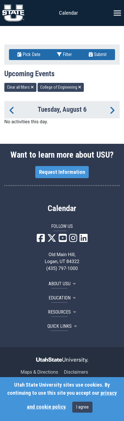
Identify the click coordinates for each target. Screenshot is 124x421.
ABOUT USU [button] (62, 283)
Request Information (62, 172)
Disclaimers (76, 372)
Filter (64, 54)
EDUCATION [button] (62, 298)
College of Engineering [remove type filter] (60, 87)
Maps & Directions (39, 372)
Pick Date (28, 54)
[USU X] (51, 240)
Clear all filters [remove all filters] (20, 87)
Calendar (62, 208)
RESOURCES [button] (62, 312)
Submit (98, 54)
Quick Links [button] (62, 326)
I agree (82, 407)
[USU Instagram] (73, 240)
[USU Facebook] (41, 240)
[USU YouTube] (63, 240)
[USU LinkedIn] (83, 240)
